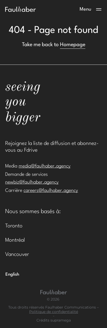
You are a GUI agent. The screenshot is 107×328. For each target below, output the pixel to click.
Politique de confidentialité (53, 312)
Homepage (72, 44)
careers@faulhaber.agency (51, 190)
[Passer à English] (12, 274)
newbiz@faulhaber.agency (32, 182)
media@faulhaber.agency (45, 166)
